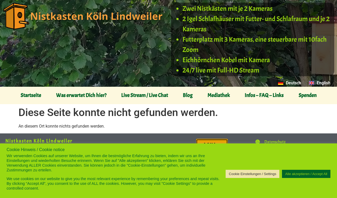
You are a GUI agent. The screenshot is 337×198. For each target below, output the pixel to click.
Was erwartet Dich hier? (81, 95)
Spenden (307, 95)
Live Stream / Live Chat (144, 95)
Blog (187, 95)
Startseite (31, 95)
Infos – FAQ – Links (264, 95)
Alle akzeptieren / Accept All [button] (306, 174)
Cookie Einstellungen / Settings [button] (252, 174)
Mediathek (218, 95)
